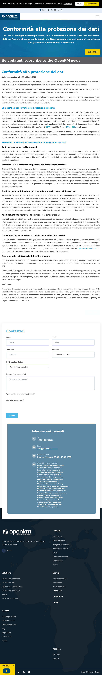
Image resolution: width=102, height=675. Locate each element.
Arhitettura (57, 537)
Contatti (56, 659)
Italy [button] (42, 10)
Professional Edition (60, 549)
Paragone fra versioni (61, 545)
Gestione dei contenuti (11, 591)
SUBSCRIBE (93, 53)
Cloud (55, 553)
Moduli (4, 595)
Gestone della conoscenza (12, 587)
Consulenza (57, 583)
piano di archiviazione (87, 249)
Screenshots (58, 561)
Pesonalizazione (59, 587)
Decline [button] (79, 4)
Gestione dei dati (8, 583)
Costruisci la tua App (10, 599)
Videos (55, 565)
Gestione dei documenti (11, 579)
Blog (3, 629)
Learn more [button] (68, 4)
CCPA (74, 127)
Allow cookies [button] (92, 4)
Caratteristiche (59, 541)
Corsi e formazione (60, 579)
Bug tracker (6, 633)
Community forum (9, 625)
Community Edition (60, 557)
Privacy (97, 672)
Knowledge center (9, 617)
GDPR (48, 127)
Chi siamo (56, 655)
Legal (91, 672)
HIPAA (68, 127)
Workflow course (8, 621)
